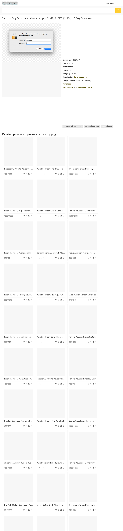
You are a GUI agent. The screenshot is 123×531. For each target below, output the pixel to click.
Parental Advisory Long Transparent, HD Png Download (26, 286)
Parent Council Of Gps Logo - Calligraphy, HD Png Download (28, 445)
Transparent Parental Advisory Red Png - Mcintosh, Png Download (90, 405)
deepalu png (12, 475)
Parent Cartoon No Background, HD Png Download (85, 365)
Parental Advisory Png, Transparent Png (50, 166)
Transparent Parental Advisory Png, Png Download (84, 166)
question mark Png (40, 469)
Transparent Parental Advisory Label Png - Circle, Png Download (59, 445)
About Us (6, 497)
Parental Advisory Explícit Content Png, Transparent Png (26, 206)
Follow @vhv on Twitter (11, 510)
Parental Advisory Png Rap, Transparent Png (82, 206)
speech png (12, 481)
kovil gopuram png (14, 460)
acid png (11, 466)
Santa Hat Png (38, 472)
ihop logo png (13, 469)
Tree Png (37, 475)
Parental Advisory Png (41, 463)
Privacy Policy (7, 501)
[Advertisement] (91, 40)
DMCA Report (68, 87)
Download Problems (83, 87)
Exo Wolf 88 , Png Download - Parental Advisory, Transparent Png (30, 405)
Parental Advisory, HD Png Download (49, 206)
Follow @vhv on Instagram (12, 508)
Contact (5, 495)
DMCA (5, 499)
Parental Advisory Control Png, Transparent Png (53, 286)
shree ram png (13, 472)
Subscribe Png (39, 460)
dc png (10, 463)
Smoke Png (37, 478)
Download (66, 84)
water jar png (12, 478)
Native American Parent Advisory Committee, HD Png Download (30, 246)
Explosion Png (38, 466)
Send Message (80, 77)
